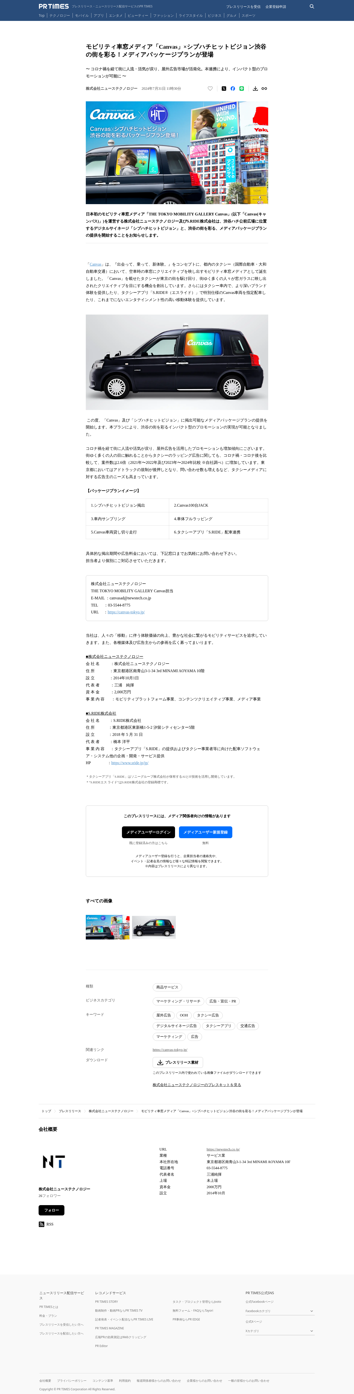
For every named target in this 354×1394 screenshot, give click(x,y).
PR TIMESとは (48, 1307)
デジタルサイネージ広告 (176, 1026)
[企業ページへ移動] (54, 1163)
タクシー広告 (208, 1015)
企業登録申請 (276, 6)
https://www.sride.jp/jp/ (129, 763)
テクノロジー (59, 15)
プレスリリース (70, 1111)
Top (42, 15)
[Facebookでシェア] (233, 88)
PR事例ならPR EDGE (186, 1319)
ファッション (163, 15)
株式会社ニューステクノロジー (111, 1111)
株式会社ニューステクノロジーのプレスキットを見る (197, 1085)
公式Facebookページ (260, 1302)
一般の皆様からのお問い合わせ (248, 1381)
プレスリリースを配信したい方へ (61, 1333)
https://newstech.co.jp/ (223, 1149)
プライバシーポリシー (72, 1381)
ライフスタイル (191, 15)
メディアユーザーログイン (148, 832)
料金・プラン (48, 1316)
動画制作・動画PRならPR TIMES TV (118, 1310)
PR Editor (101, 1346)
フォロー (51, 1210)
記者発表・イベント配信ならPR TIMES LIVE (124, 1319)
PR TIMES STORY (106, 1302)
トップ (46, 1111)
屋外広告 (163, 1015)
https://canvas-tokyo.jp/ (126, 612)
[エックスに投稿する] (224, 88)
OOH (184, 1015)
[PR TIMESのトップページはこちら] (96, 6)
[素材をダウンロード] (255, 88)
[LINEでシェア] (242, 88)
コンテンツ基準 (102, 1381)
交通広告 (247, 1026)
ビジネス (214, 15)
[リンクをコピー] (264, 88)
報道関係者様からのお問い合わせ (159, 1381)
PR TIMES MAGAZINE (109, 1328)
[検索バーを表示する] (312, 6)
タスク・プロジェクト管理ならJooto (197, 1302)
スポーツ (248, 15)
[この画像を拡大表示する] (108, 927)
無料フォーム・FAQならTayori (193, 1310)
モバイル (82, 15)
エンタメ (116, 15)
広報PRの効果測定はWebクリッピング (120, 1337)
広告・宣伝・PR (222, 1001)
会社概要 (45, 1381)
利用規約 (125, 1381)
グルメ (231, 15)
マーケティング (169, 1037)
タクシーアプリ (219, 1026)
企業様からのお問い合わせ (204, 1381)
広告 (194, 1037)
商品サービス (167, 987)
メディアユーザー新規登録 (205, 832)
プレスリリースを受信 (243, 6)
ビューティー (138, 15)
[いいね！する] (210, 88)
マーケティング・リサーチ (178, 1001)
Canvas (95, 264)
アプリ (99, 15)
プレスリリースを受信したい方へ (61, 1324)
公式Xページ (254, 1321)
